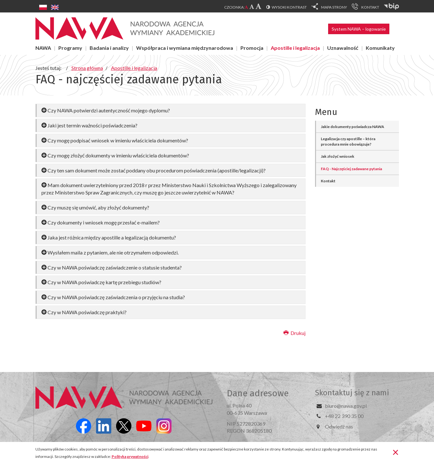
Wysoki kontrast (289, 7)
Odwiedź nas (339, 426)
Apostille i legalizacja (295, 48)
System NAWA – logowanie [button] (359, 29)
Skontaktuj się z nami (352, 392)
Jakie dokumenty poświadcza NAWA (352, 126)
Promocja (251, 48)
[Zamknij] (395, 452)
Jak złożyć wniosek (337, 156)
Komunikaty (380, 48)
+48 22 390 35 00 (344, 416)
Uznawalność (342, 48)
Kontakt (328, 180)
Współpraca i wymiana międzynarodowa (184, 48)
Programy (70, 48)
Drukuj (294, 333)
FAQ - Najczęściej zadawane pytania (351, 168)
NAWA (43, 48)
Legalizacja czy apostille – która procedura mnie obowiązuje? (348, 141)
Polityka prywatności (130, 456)
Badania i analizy (109, 48)
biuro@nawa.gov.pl (346, 406)
